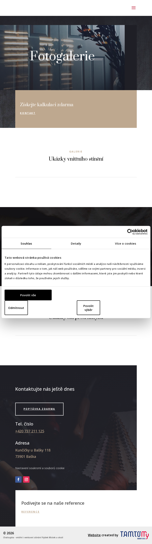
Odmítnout (16, 308)
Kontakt (27, 113)
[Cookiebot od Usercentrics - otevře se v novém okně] (130, 232)
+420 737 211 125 (29, 431)
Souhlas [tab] (26, 243)
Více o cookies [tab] (125, 243)
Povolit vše (28, 295)
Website (94, 535)
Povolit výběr (88, 308)
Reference (30, 511)
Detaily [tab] (76, 243)
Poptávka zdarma (39, 409)
